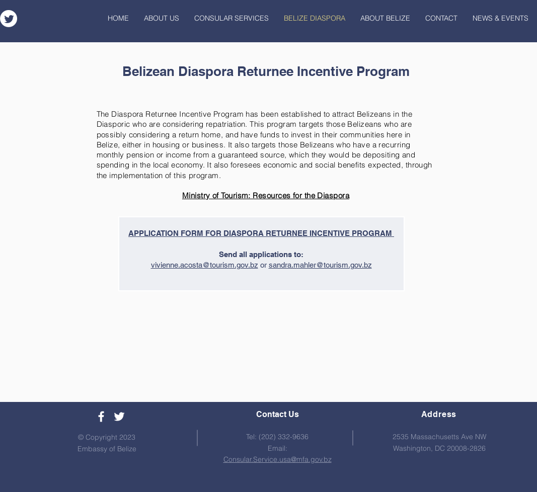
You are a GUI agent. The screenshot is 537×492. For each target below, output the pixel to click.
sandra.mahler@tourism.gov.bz (320, 265)
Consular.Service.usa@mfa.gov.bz (277, 459)
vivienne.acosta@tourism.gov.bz (204, 265)
